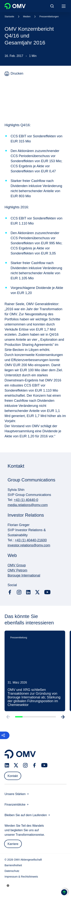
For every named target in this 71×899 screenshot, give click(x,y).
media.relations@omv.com (28, 505)
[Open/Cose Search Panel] (52, 6)
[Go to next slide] (63, 717)
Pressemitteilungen (49, 16)
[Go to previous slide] (8, 717)
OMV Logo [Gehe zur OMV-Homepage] (15, 6)
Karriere (13, 844)
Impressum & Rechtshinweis (21, 876)
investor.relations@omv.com (29, 545)
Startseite (9, 16)
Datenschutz (12, 870)
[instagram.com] (19, 592)
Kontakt (13, 776)
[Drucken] (14, 73)
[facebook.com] (10, 592)
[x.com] (37, 592)
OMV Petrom (17, 570)
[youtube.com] (47, 592)
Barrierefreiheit (13, 865)
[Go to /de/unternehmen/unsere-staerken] (8, 885)
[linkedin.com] (28, 592)
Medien (26, 16)
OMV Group (17, 565)
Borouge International (24, 575)
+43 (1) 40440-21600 (31, 540)
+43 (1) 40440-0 (26, 500)
